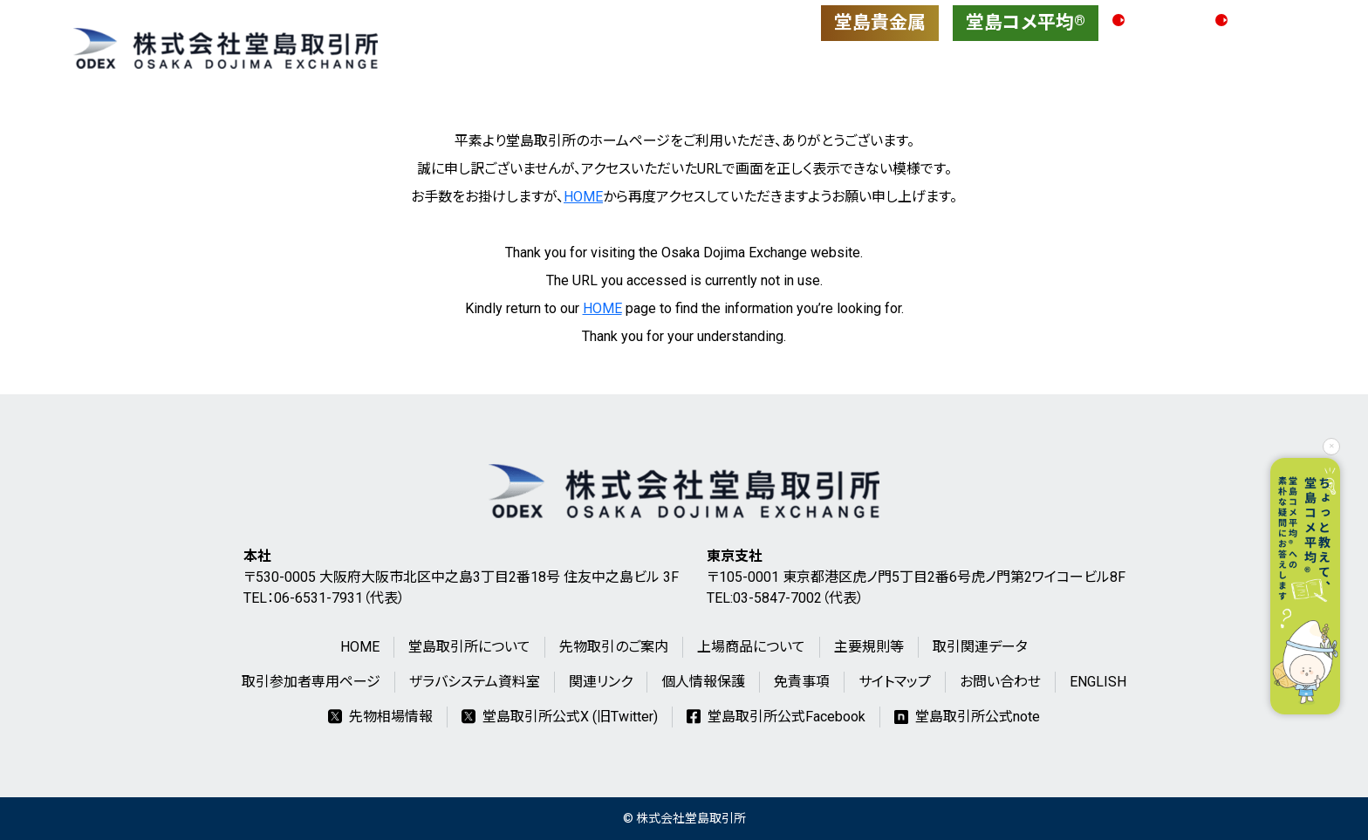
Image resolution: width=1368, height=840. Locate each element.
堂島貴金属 (880, 22)
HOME (583, 196)
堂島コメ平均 (1025, 22)
